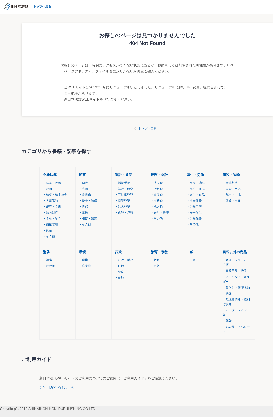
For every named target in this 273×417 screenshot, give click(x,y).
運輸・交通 (232, 200)
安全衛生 (194, 212)
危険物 (49, 266)
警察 (119, 272)
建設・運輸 (231, 175)
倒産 (47, 230)
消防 (46, 252)
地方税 (157, 206)
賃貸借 (85, 194)
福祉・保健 (196, 189)
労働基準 (194, 206)
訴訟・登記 (123, 175)
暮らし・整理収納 (236, 287)
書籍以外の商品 (235, 252)
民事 (82, 175)
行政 (118, 252)
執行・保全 (124, 189)
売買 (83, 189)
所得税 (157, 189)
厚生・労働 (195, 175)
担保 (83, 206)
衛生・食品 (196, 194)
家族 (83, 212)
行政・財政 (124, 260)
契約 (83, 183)
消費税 (157, 200)
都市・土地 (232, 194)
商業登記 (122, 200)
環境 (82, 252)
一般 (190, 252)
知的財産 (50, 212)
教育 (155, 260)
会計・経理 (160, 212)
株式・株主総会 (55, 194)
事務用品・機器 (235, 271)
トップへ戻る (147, 128)
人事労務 (50, 200)
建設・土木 (232, 189)
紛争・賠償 (88, 200)
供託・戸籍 (124, 212)
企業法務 (50, 175)
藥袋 (227, 320)
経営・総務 (52, 183)
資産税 (157, 194)
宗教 (155, 266)
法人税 (157, 183)
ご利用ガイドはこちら (56, 387)
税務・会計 (159, 175)
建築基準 (230, 183)
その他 (49, 236)
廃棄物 (85, 266)
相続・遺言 (88, 218)
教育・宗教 (159, 252)
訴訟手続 (122, 183)
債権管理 (50, 224)
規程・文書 (52, 206)
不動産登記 (124, 194)
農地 (119, 277)
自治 (119, 266)
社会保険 (194, 200)
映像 (227, 293)
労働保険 (194, 218)
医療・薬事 (196, 183)
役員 (47, 189)
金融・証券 (52, 218)
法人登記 (122, 206)
